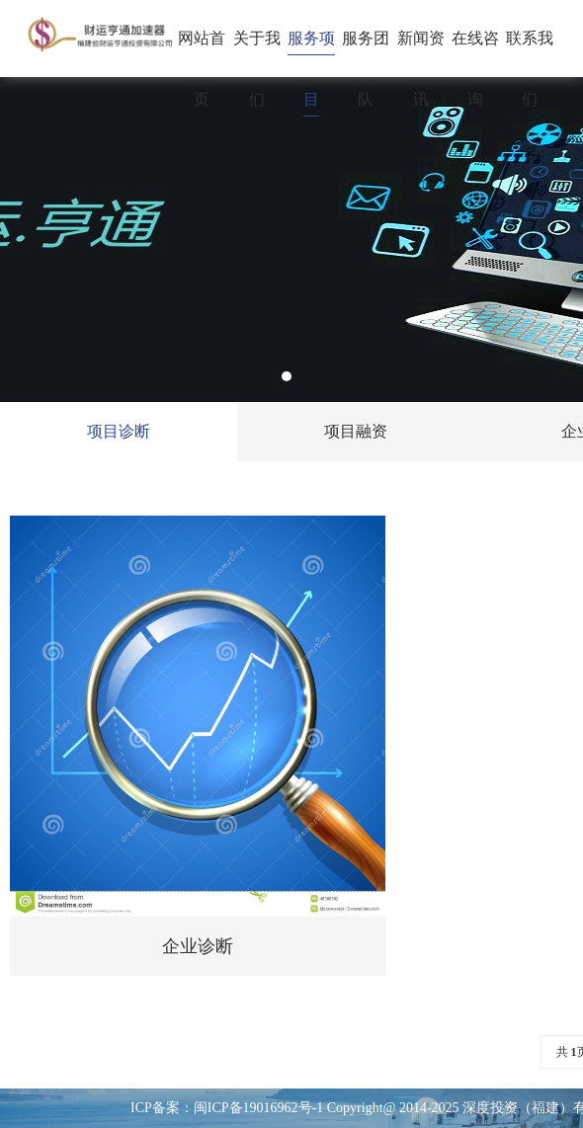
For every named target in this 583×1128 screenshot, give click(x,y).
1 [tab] (287, 376)
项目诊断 (118, 431)
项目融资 (355, 431)
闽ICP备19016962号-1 (258, 1107)
